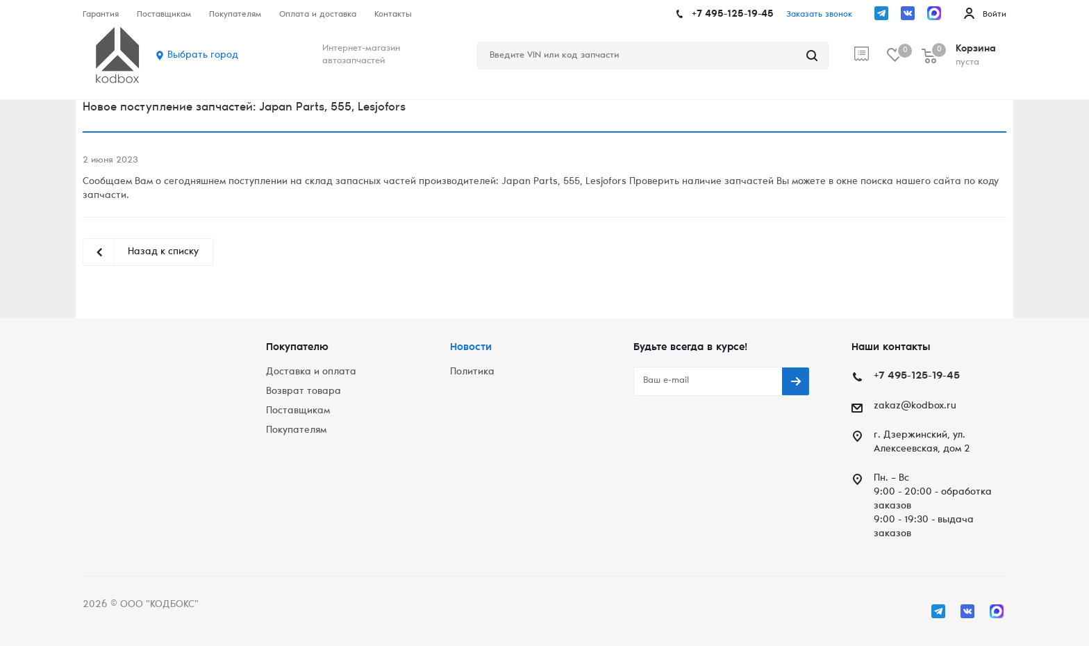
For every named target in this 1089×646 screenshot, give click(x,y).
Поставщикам (298, 411)
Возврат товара (303, 392)
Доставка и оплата (311, 372)
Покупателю (297, 347)
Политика (472, 372)
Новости (471, 347)
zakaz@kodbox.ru (915, 406)
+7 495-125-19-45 (733, 14)
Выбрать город (202, 55)
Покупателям (296, 431)
